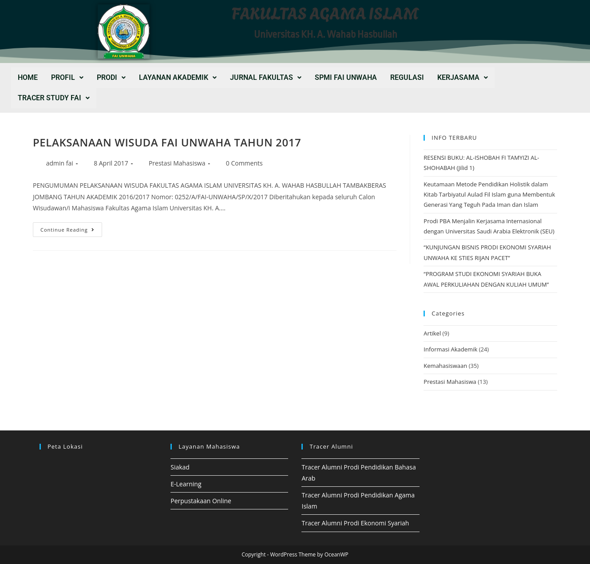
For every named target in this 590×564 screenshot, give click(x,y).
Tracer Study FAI (54, 98)
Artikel (432, 333)
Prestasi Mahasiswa (177, 163)
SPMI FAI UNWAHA (346, 77)
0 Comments (244, 163)
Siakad (180, 467)
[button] (67, 77)
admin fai (59, 163)
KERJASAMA (462, 77)
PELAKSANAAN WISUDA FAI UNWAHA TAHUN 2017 (167, 142)
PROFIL (67, 77)
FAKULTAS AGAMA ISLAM (325, 12)
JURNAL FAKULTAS (265, 77)
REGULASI (407, 77)
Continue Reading (71, 227)
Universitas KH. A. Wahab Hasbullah (325, 34)
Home (28, 77)
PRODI (111, 77)
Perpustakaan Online (200, 501)
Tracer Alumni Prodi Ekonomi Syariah (355, 523)
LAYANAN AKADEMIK (178, 77)
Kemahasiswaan (445, 366)
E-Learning (185, 484)
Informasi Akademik (450, 349)
